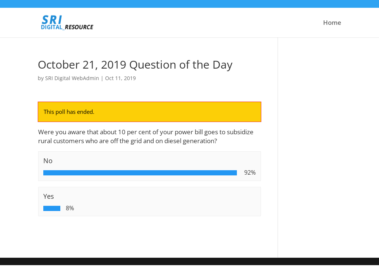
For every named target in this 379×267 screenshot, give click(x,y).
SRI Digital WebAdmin (72, 78)
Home (332, 23)
